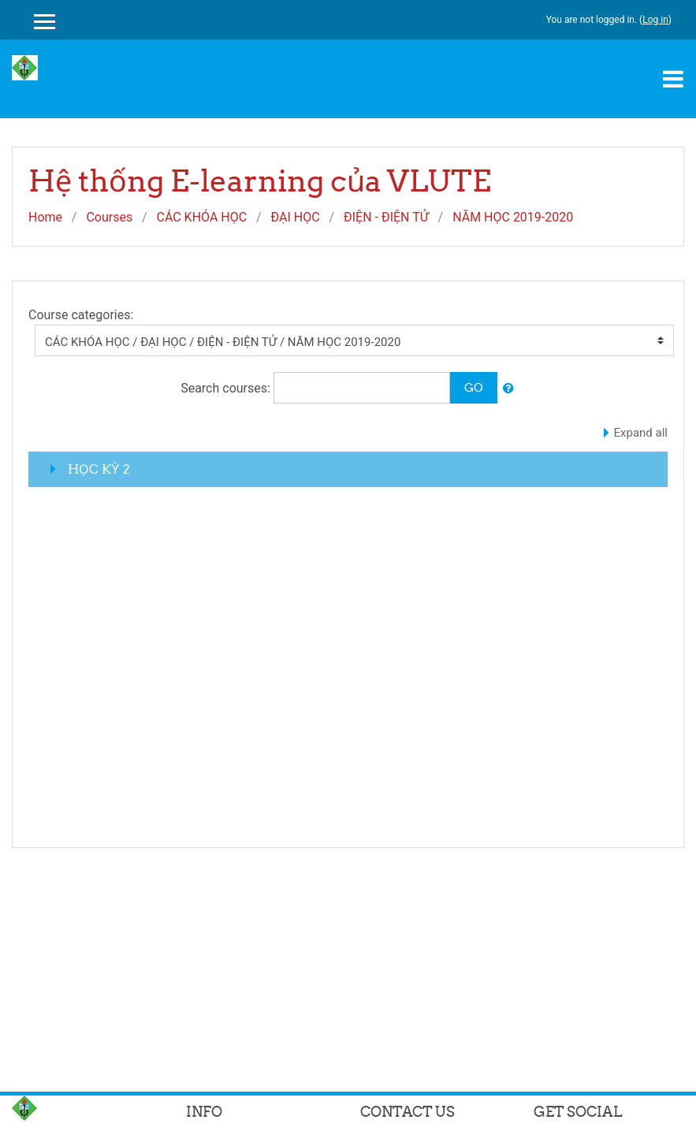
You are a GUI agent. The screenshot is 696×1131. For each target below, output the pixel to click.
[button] (508, 389)
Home (45, 217)
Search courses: (227, 388)
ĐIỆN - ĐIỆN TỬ (386, 217)
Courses (109, 217)
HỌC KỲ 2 (99, 469)
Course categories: (80, 314)
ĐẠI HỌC (294, 217)
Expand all (641, 433)
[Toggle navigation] (673, 79)
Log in (655, 19)
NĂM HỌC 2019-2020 (512, 217)
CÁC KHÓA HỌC (201, 217)
